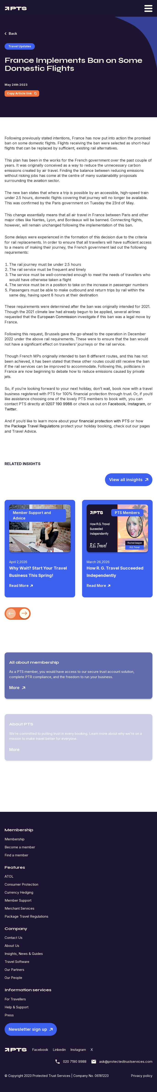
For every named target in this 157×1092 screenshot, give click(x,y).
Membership (15, 839)
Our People (13, 977)
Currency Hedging (19, 892)
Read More (21, 585)
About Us (12, 945)
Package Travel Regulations (26, 916)
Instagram (78, 1049)
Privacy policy (141, 1076)
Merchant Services (19, 908)
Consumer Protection (21, 884)
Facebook (40, 1049)
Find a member (16, 855)
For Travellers (15, 999)
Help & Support (16, 1007)
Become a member (20, 847)
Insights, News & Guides (24, 953)
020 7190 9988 (70, 1061)
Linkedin (59, 1049)
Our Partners (14, 969)
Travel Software (17, 961)
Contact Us (13, 937)
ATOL (9, 876)
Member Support (18, 900)
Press (9, 1015)
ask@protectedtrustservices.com (121, 1061)
